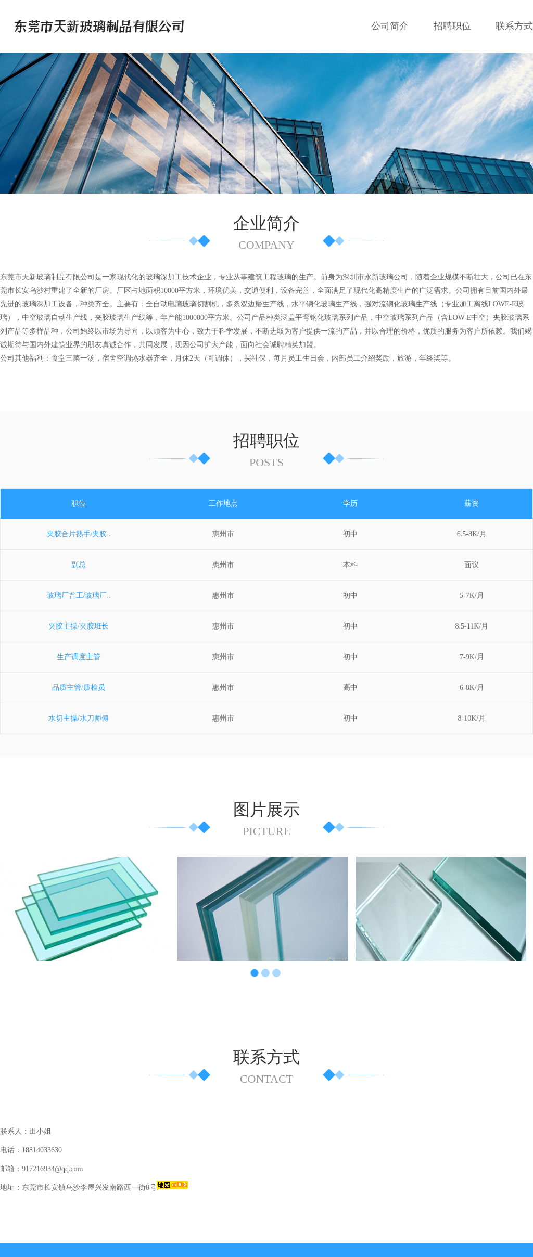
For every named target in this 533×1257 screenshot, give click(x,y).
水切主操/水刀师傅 (78, 683)
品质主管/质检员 (78, 653)
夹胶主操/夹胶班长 (78, 591)
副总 (78, 530)
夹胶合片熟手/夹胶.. (79, 499)
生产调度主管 (78, 622)
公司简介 (390, 26)
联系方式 (514, 26)
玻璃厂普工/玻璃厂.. (79, 561)
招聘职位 (452, 26)
